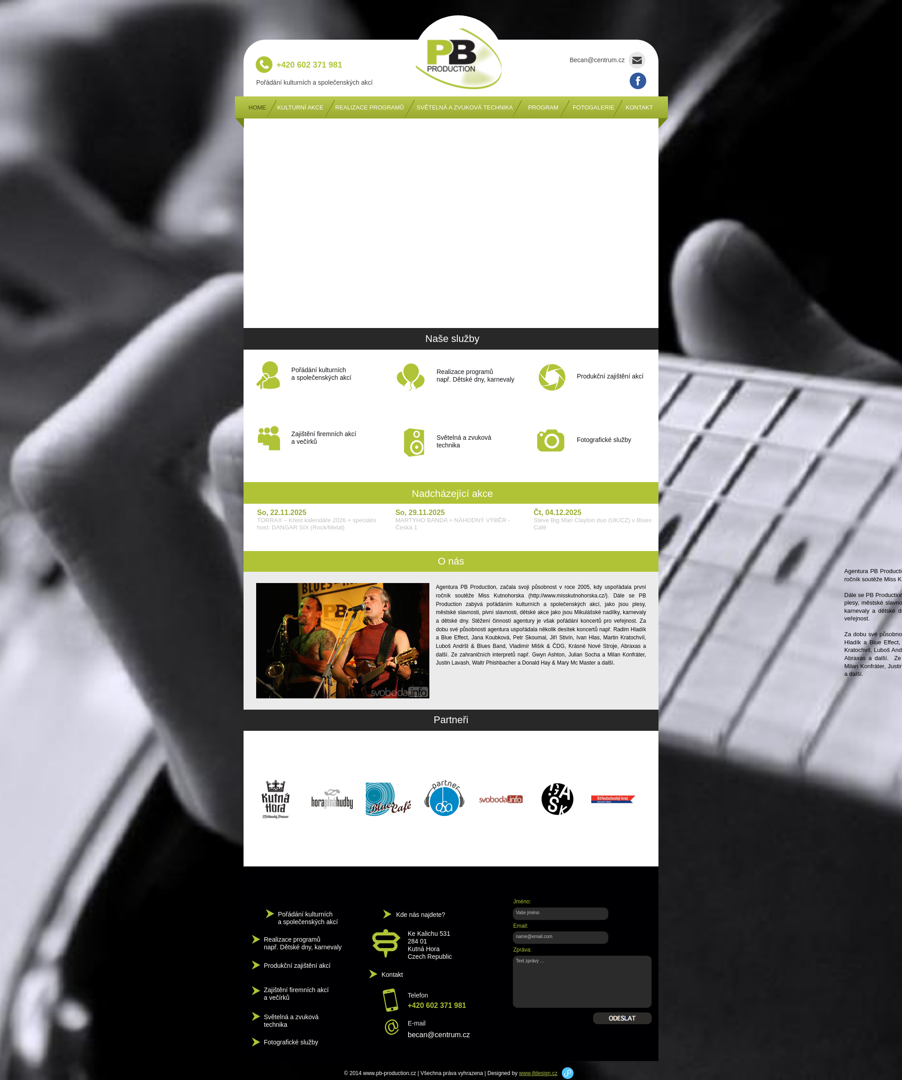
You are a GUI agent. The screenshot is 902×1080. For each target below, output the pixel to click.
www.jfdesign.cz (538, 1073)
